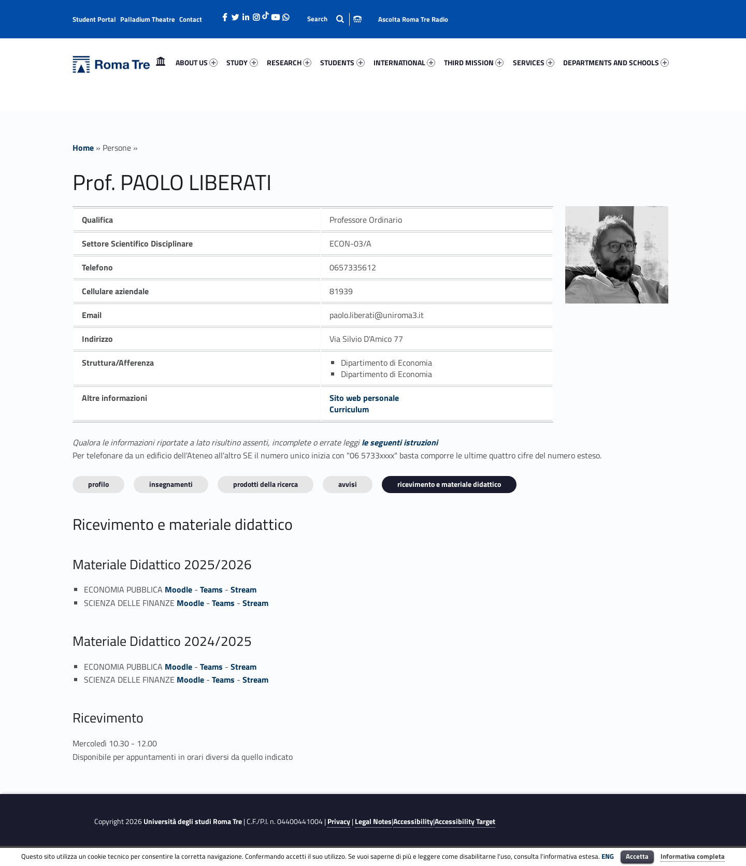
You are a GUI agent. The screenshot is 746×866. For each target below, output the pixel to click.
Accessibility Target (465, 821)
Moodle (178, 589)
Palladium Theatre (147, 19)
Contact (190, 19)
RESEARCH (289, 62)
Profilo (98, 484)
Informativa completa (693, 856)
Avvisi (347, 484)
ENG (607, 856)
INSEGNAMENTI (171, 484)
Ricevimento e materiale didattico (449, 484)
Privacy (338, 821)
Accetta (637, 856)
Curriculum (349, 409)
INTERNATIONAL (404, 62)
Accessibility (413, 821)
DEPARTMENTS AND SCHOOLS (616, 62)
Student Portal (94, 19)
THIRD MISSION (474, 62)
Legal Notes (373, 821)
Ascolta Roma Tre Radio (413, 19)
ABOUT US (197, 62)
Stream (243, 589)
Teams (211, 589)
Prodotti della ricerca (265, 484)
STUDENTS (342, 62)
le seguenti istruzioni (400, 442)
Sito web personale (364, 398)
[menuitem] (160, 62)
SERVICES (533, 62)
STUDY (241, 62)
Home (160, 62)
